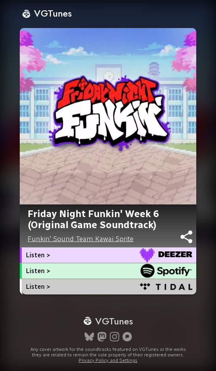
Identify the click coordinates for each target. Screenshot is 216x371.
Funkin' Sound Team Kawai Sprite (80, 238)
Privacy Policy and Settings (108, 360)
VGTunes (47, 13)
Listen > (38, 255)
